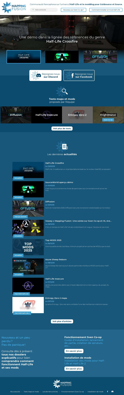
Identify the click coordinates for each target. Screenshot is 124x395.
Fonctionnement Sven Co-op (72, 392)
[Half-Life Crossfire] (23, 56)
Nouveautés (15, 392)
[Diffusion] (100, 56)
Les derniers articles (50, 392)
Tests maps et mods (31, 392)
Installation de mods (95, 392)
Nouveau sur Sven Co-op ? (73, 10)
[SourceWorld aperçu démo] (62, 56)
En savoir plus (74, 351)
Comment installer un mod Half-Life (106, 10)
